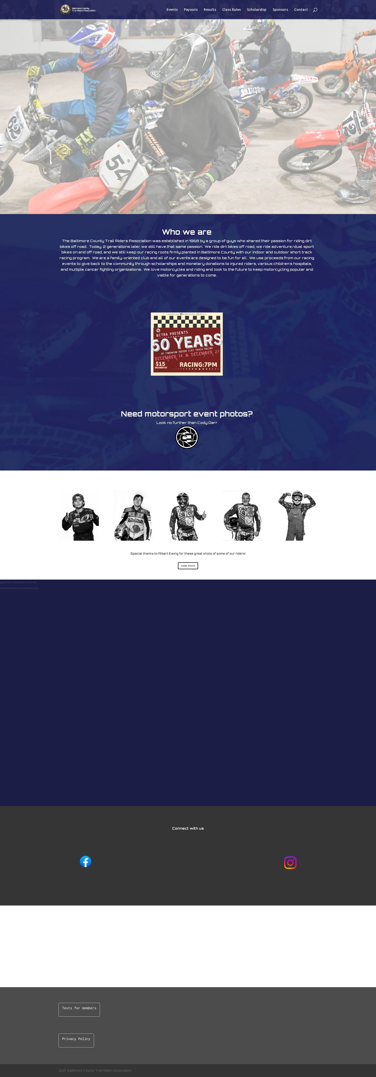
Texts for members (79, 1008)
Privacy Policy (76, 1039)
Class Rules (231, 10)
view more (188, 565)
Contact (301, 10)
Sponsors (280, 10)
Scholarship (256, 10)
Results (210, 10)
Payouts (191, 10)
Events (172, 10)
